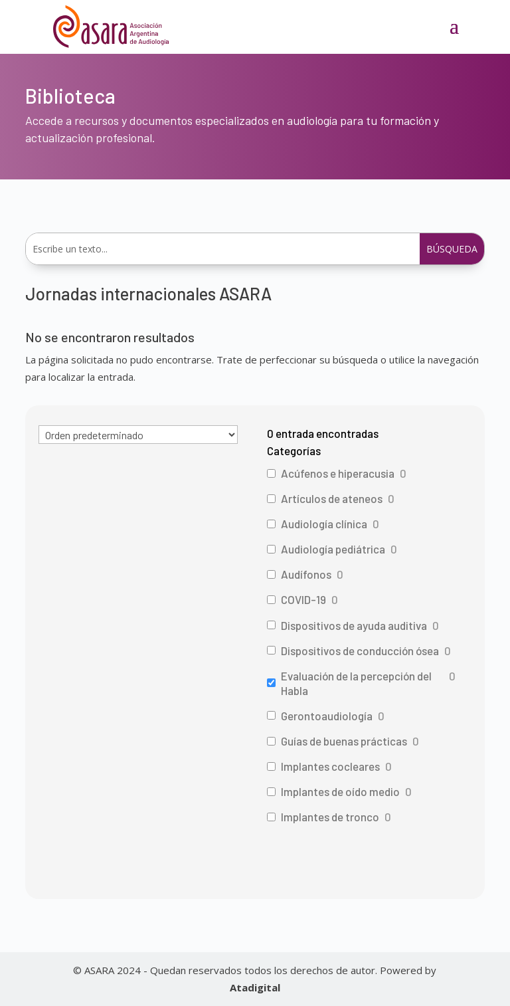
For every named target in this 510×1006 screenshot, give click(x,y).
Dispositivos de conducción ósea (360, 650)
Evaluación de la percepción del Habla (356, 683)
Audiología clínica (324, 523)
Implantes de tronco (330, 816)
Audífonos (306, 574)
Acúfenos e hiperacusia (337, 473)
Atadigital (255, 987)
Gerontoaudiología (327, 715)
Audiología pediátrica (333, 548)
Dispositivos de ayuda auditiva (354, 625)
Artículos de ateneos (331, 498)
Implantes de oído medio (340, 791)
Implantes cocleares (330, 766)
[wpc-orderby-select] (138, 434)
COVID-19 (303, 599)
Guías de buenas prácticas (344, 741)
